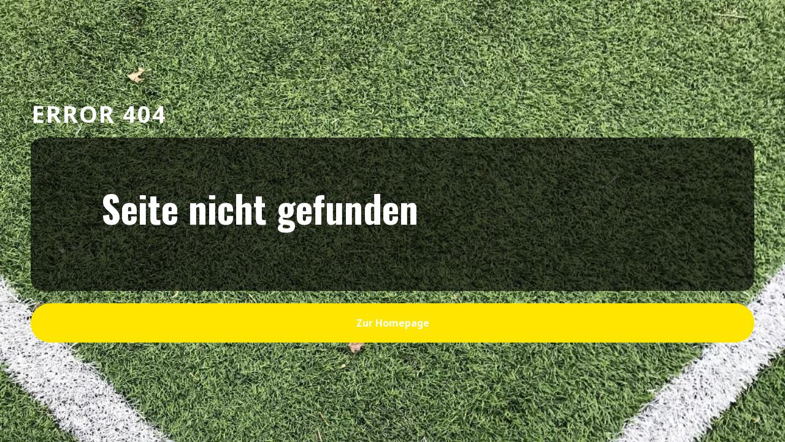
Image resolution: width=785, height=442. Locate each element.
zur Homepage (392, 323)
